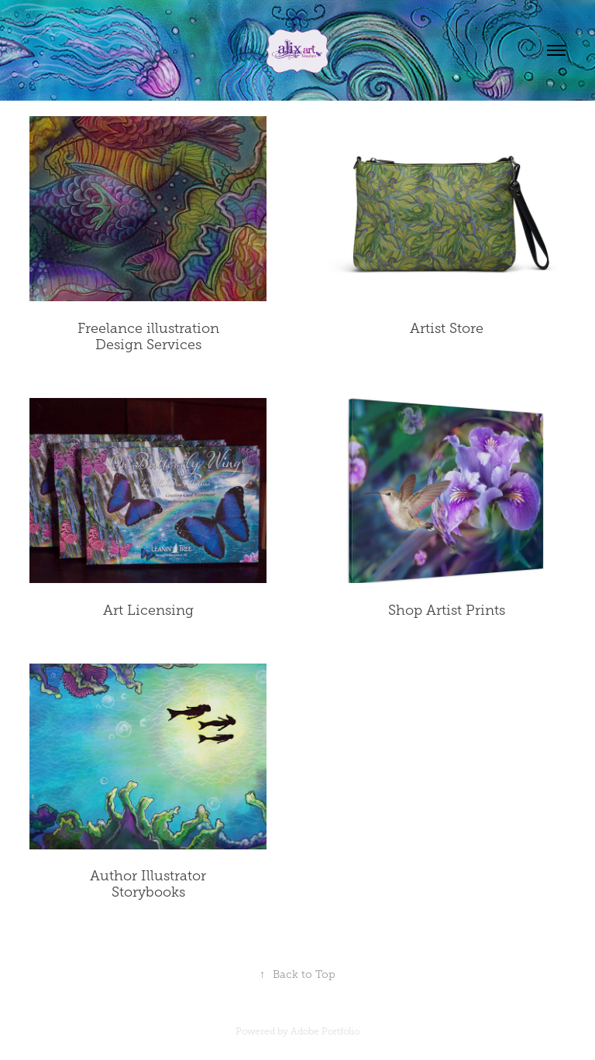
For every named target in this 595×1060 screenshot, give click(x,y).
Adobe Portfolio (325, 1031)
